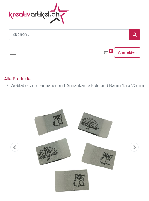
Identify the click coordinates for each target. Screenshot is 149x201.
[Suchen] (134, 34)
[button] (14, 147)
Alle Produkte (17, 79)
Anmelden (127, 52)
